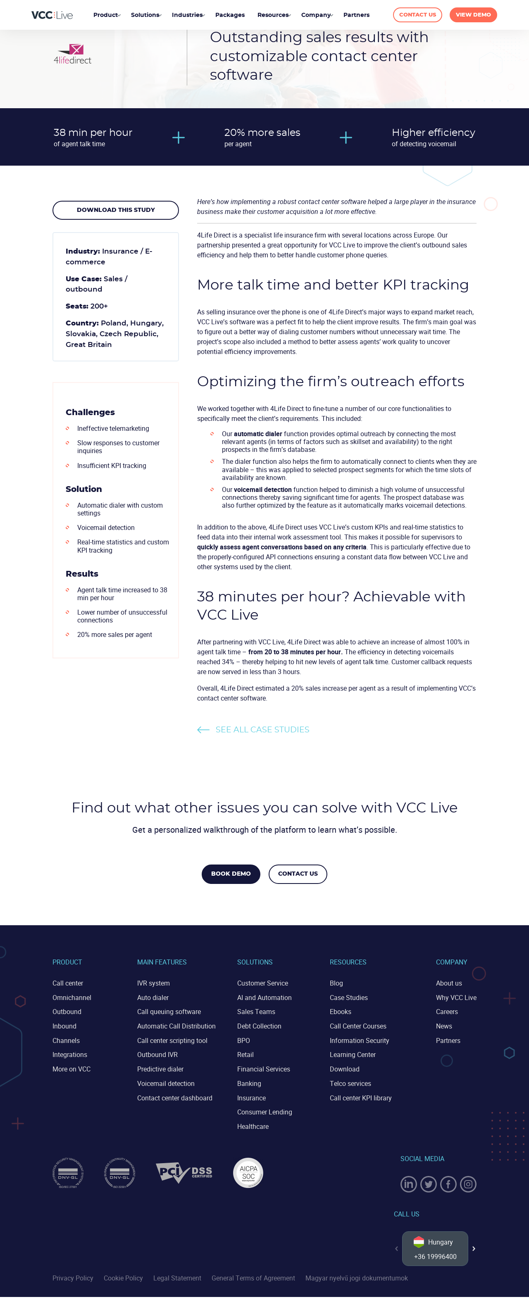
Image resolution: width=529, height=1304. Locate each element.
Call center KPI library (361, 1095)
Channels (66, 1039)
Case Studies (349, 997)
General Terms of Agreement (253, 1285)
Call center (67, 982)
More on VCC (71, 1067)
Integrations (69, 1053)
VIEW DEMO (473, 15)
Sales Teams (256, 1011)
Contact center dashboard (174, 1095)
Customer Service (262, 982)
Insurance (251, 1095)
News (444, 1025)
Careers (447, 1011)
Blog (336, 982)
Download (345, 1067)
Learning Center (353, 1053)
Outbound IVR (157, 1053)
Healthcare (253, 1123)
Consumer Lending (264, 1109)
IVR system (153, 982)
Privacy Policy (72, 1285)
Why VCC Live (456, 997)
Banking (249, 1081)
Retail (245, 1053)
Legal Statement (177, 1285)
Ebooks (340, 1011)
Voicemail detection (166, 1081)
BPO (243, 1039)
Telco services (350, 1081)
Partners (448, 1039)
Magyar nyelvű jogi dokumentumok (356, 1285)
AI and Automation (264, 997)
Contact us (299, 874)
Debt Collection (259, 1025)
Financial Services (263, 1067)
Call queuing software (169, 1011)
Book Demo (230, 874)
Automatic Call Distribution (176, 1025)
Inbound (64, 1025)
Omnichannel (71, 997)
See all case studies (263, 730)
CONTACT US (415, 15)
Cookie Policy (123, 1285)
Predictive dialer (160, 1067)
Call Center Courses (358, 1025)
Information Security (359, 1039)
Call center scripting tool (172, 1039)
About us (449, 982)
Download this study (116, 210)
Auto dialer (153, 997)
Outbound (66, 1011)
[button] (474, 1250)
